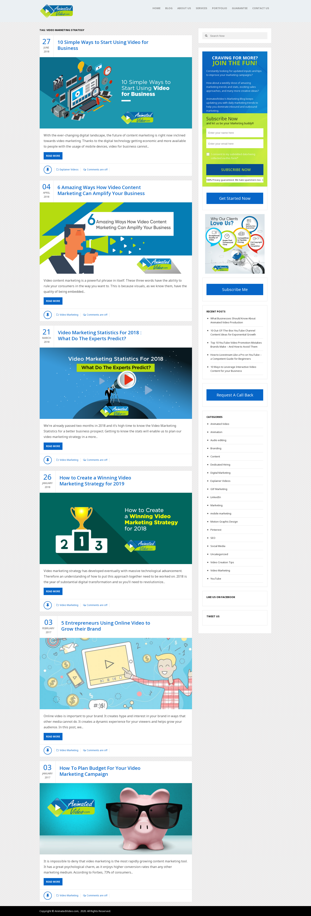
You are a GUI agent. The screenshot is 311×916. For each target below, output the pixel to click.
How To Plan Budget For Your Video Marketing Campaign (100, 771)
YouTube (215, 578)
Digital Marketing (220, 472)
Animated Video (219, 424)
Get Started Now (235, 198)
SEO (212, 538)
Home (156, 8)
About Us (184, 8)
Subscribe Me (235, 289)
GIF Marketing (218, 489)
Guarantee (240, 8)
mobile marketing (220, 513)
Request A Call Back (235, 395)
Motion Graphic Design (224, 521)
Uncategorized (219, 554)
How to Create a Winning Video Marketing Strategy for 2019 (95, 480)
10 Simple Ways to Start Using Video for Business (103, 45)
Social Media (217, 546)
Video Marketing (69, 314)
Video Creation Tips (222, 562)
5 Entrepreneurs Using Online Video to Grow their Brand (105, 625)
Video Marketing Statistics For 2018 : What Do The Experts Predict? (99, 335)
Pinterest (215, 529)
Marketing (216, 505)
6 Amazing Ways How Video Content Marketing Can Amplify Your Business (101, 190)
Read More (53, 155)
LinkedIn (215, 497)
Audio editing (218, 440)
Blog (169, 8)
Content (215, 456)
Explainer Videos (69, 169)
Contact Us (260, 8)
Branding (215, 448)
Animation (216, 432)
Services (201, 8)
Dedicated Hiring (220, 464)
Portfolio (219, 8)
